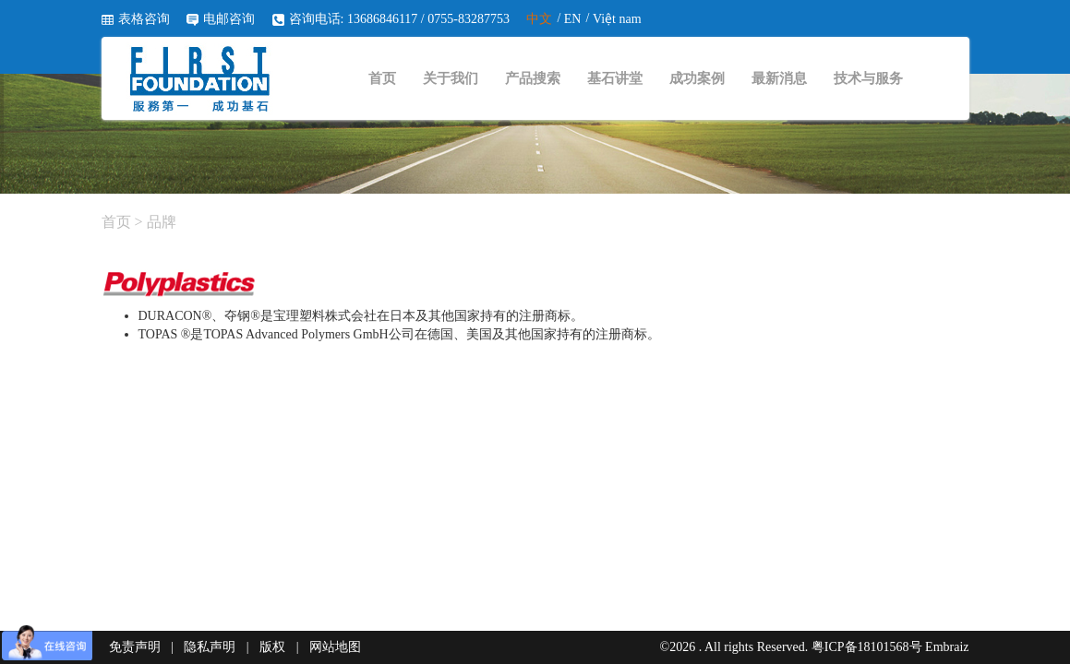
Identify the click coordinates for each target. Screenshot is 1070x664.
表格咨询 (144, 19)
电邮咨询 (229, 19)
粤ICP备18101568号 (867, 647)
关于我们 (450, 78)
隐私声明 (209, 647)
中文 (539, 19)
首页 (382, 78)
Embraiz (946, 647)
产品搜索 (532, 78)
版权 (272, 647)
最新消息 (779, 78)
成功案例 (697, 78)
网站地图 (335, 647)
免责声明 (135, 647)
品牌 (161, 222)
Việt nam (617, 19)
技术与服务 (868, 78)
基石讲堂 (615, 78)
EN (573, 19)
